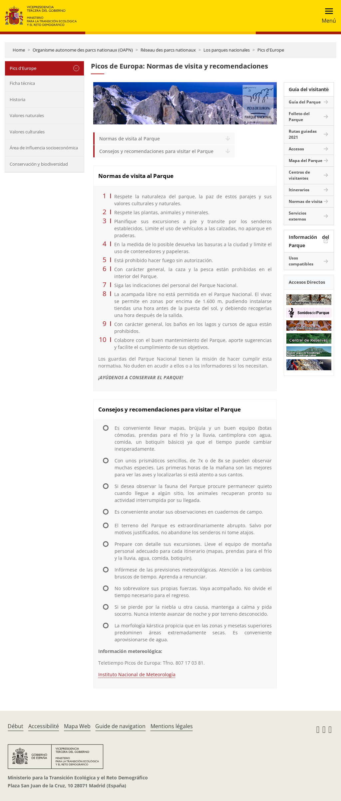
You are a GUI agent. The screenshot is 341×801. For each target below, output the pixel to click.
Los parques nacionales (226, 50)
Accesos (296, 149)
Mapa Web (77, 726)
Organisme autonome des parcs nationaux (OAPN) (83, 50)
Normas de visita (305, 201)
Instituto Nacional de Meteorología (136, 674)
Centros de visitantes (299, 175)
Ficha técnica (22, 83)
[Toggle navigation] (326, 16)
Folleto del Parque (299, 116)
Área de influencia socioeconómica (44, 148)
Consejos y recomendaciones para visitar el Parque (156, 151)
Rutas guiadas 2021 (303, 134)
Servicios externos (297, 216)
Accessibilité (43, 726)
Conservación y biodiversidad (39, 164)
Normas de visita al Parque (129, 138)
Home (19, 50)
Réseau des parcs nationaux (168, 50)
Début (15, 726)
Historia (17, 99)
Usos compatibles (301, 261)
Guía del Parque (305, 102)
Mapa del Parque (305, 160)
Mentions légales (172, 726)
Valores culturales (27, 132)
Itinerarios (299, 190)
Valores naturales (27, 115)
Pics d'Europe (270, 50)
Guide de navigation (120, 726)
